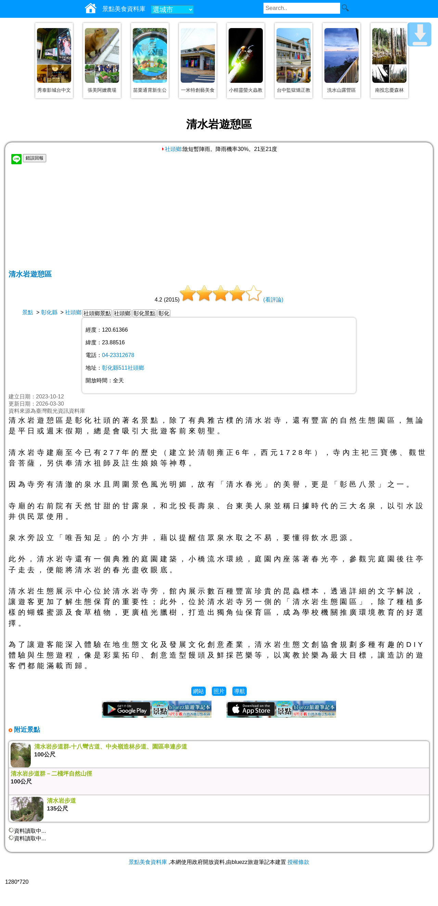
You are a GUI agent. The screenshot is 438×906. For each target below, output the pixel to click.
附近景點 (26, 729)
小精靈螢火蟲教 (245, 90)
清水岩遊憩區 (30, 274)
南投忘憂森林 (389, 90)
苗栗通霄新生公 (150, 90)
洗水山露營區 (341, 90)
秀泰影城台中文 (54, 90)
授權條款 (298, 862)
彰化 (163, 313)
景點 (27, 312)
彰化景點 (144, 313)
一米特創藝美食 (198, 90)
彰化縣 (49, 312)
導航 (239, 691)
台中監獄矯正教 (293, 90)
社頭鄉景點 (97, 313)
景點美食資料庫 (148, 862)
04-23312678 (118, 355)
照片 (219, 691)
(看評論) (273, 300)
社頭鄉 (171, 149)
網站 (198, 691)
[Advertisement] (219, 218)
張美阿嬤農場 (102, 90)
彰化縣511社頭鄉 (123, 368)
